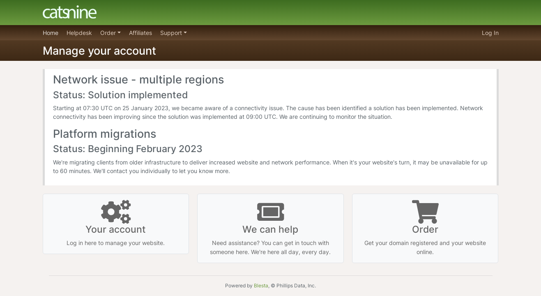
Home (50, 32)
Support (172, 32)
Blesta (261, 285)
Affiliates (140, 32)
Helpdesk (79, 32)
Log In (490, 32)
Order (108, 32)
